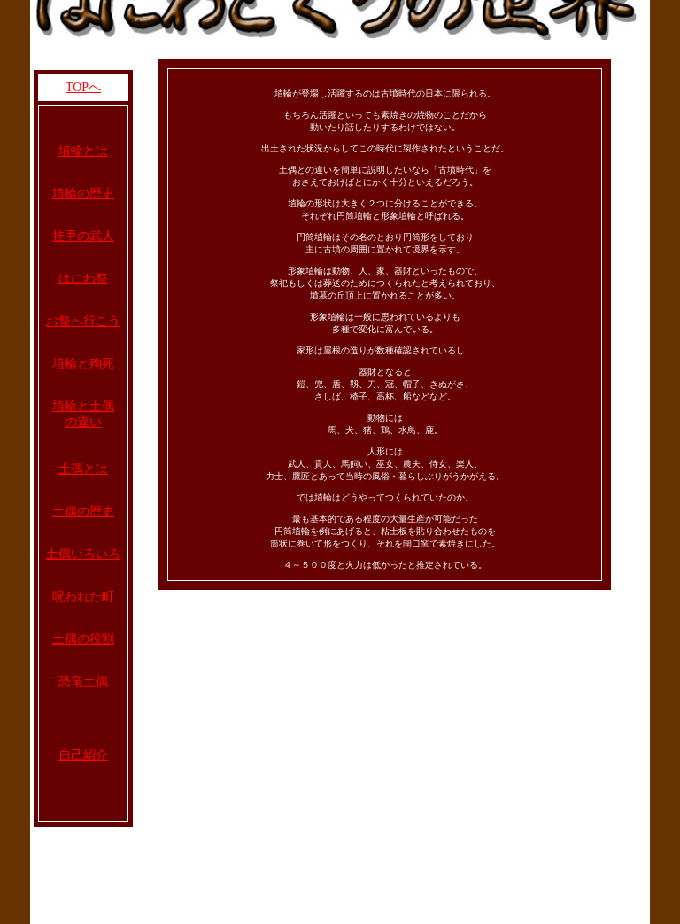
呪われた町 (83, 596)
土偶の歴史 (83, 511)
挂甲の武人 (83, 236)
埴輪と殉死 (83, 363)
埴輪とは (83, 151)
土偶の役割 (83, 639)
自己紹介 (83, 755)
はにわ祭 (83, 278)
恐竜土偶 (83, 681)
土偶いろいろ (83, 554)
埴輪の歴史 (83, 193)
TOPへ (83, 87)
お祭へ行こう (83, 321)
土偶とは (83, 469)
